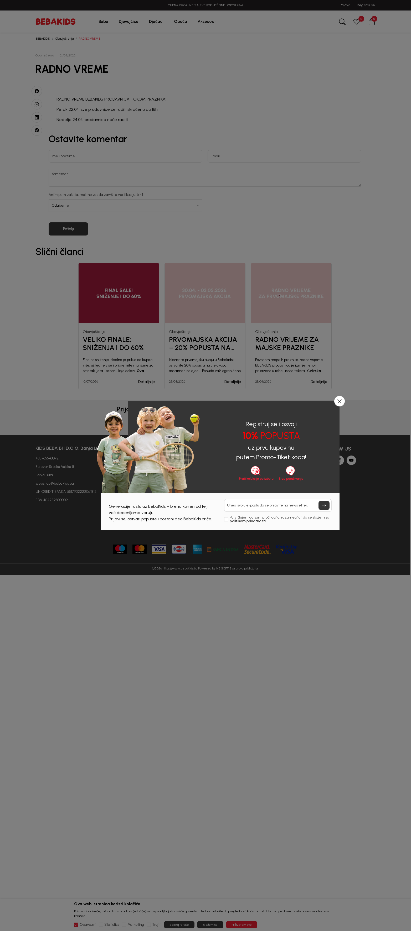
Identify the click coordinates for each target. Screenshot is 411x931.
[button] (339, 401)
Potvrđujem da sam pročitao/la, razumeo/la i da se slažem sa (279, 519)
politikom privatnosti (248, 521)
